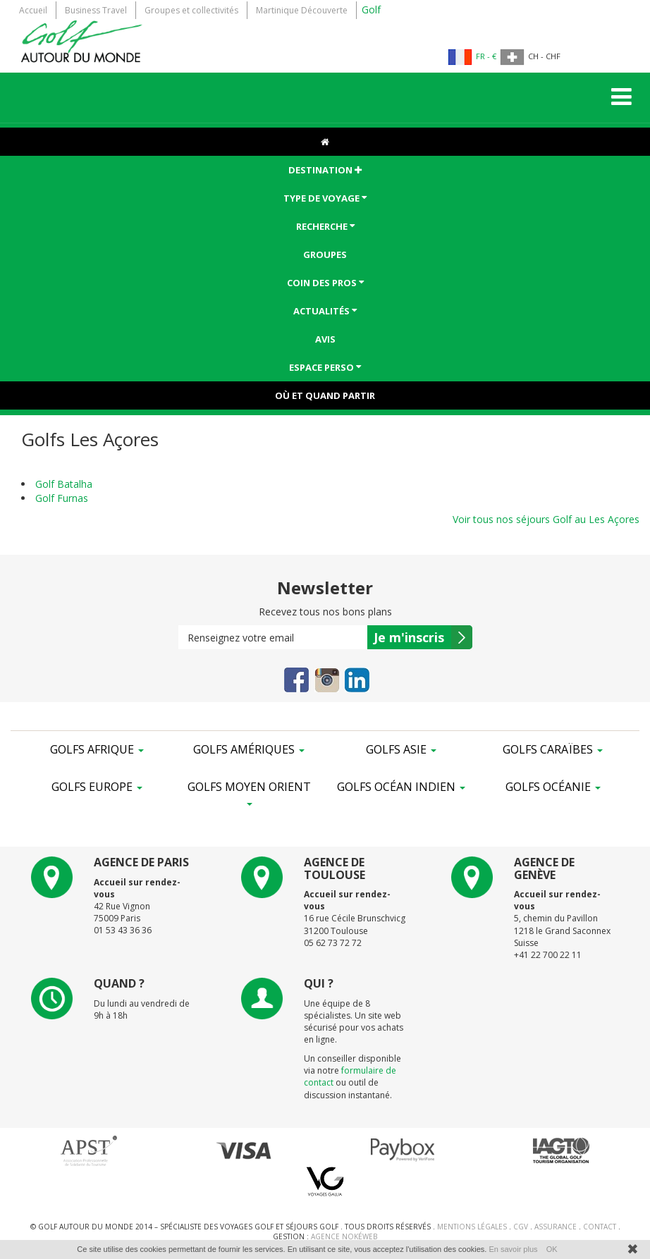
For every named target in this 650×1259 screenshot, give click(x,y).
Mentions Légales (473, 1227)
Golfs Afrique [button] (97, 749)
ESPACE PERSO (325, 367)
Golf (371, 9)
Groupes (325, 254)
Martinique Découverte (302, 10)
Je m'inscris (409, 637)
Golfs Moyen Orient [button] (249, 792)
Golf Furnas (61, 498)
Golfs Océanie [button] (553, 786)
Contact (600, 1227)
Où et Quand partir (325, 395)
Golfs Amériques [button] (249, 749)
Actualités (325, 310)
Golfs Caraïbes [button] (553, 749)
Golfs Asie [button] (401, 749)
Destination (325, 170)
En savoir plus (513, 1249)
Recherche (325, 226)
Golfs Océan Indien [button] (401, 786)
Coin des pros (325, 282)
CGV (521, 1227)
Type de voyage (325, 197)
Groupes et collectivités (191, 10)
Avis (325, 339)
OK (552, 1249)
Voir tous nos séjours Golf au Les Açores (546, 519)
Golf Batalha (63, 484)
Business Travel (96, 10)
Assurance (556, 1227)
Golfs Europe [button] (96, 786)
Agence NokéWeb (344, 1236)
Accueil (33, 10)
